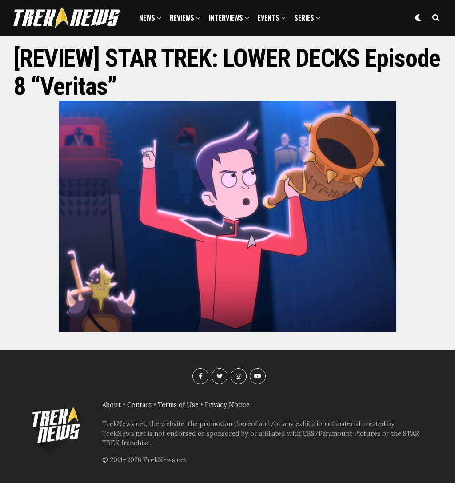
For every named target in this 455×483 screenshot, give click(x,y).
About (111, 405)
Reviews (182, 17)
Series (304, 17)
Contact (139, 405)
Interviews (226, 17)
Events (268, 17)
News (147, 17)
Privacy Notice (227, 405)
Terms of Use (178, 405)
